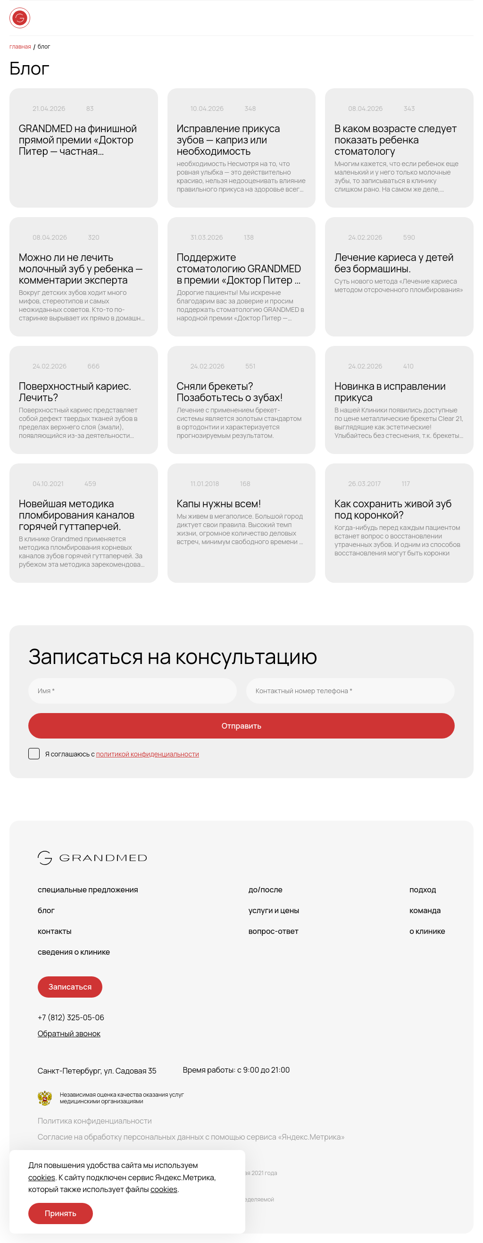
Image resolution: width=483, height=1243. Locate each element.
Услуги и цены (274, 910)
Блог (44, 46)
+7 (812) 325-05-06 (71, 1017)
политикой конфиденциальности (147, 753)
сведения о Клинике (74, 952)
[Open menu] (464, 17)
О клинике (427, 931)
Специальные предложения (88, 889)
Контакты (55, 931)
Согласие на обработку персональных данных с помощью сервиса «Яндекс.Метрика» (191, 1137)
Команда (425, 910)
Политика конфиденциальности (95, 1121)
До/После (266, 889)
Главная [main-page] (20, 46)
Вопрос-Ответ (274, 931)
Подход (422, 889)
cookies (41, 1177)
